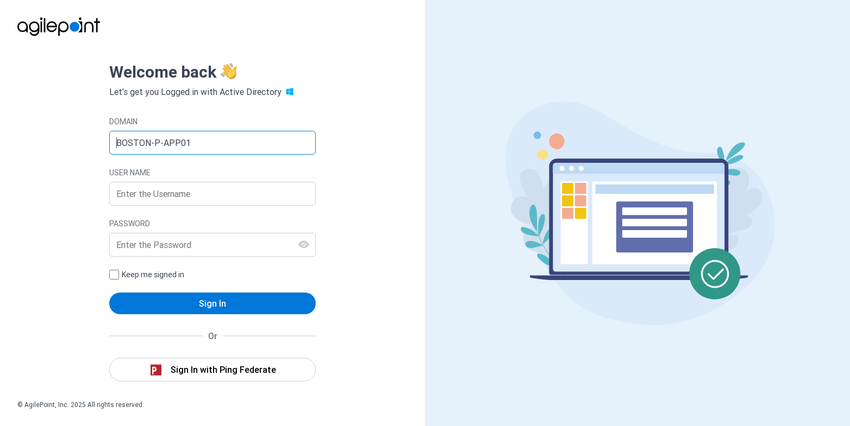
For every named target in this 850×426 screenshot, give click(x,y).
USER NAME (130, 172)
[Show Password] (303, 244)
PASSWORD (129, 223)
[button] (212, 369)
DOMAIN (123, 121)
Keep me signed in (153, 274)
